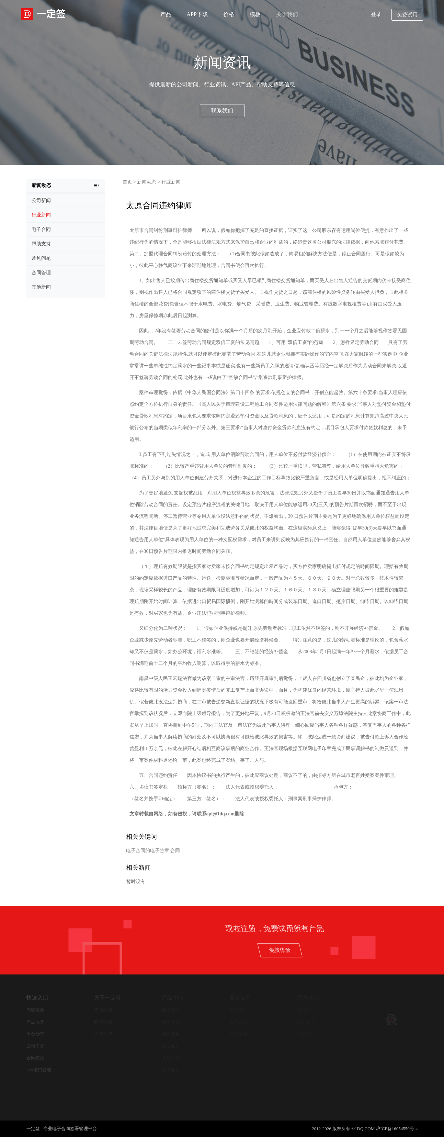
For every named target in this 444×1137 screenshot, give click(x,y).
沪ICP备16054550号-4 (397, 1128)
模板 (255, 14)
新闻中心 (306, 1009)
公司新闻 (306, 1021)
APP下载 (197, 14)
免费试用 (407, 15)
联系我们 (222, 110)
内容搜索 (35, 1009)
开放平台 (171, 1057)
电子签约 (171, 1009)
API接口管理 (39, 1069)
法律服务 (171, 1069)
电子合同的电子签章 (147, 850)
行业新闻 (171, 182)
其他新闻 (306, 1033)
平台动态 (35, 1033)
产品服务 (35, 1021)
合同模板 (35, 1057)
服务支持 (240, 998)
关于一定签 (108, 998)
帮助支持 (238, 1009)
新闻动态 (146, 182)
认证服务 (171, 1045)
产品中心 (173, 998)
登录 (376, 14)
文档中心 (35, 1045)
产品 (165, 14)
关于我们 (287, 14)
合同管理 (171, 1021)
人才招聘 (103, 1033)
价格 (228, 14)
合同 (175, 850)
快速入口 (37, 998)
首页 (127, 182)
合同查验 (171, 1033)
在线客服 (238, 1033)
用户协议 (238, 1021)
